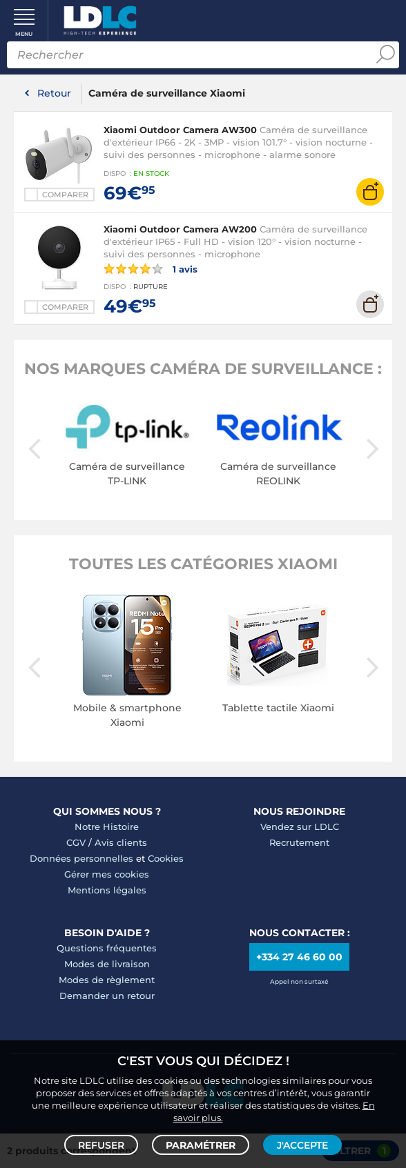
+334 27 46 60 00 (299, 957)
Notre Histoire (107, 826)
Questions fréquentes (107, 947)
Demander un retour (107, 995)
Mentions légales (107, 889)
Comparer (65, 194)
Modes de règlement (107, 979)
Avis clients (121, 842)
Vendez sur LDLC (299, 826)
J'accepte (302, 1144)
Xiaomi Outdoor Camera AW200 (180, 229)
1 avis (150, 268)
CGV (76, 842)
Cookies (166, 858)
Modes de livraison (107, 963)
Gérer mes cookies (106, 874)
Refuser (101, 1144)
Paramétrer (200, 1144)
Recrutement (299, 842)
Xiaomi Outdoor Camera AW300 (180, 129)
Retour (54, 93)
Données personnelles (81, 858)
